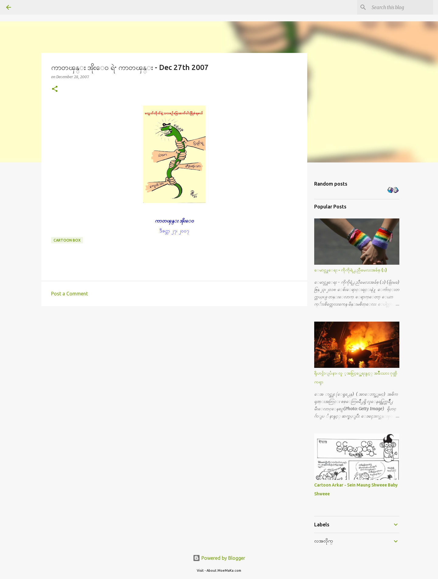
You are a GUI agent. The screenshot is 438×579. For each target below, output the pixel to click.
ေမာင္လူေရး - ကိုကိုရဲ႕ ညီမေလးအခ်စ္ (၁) (350, 269)
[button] (54, 89)
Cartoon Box (67, 240)
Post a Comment (69, 293)
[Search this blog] (401, 7)
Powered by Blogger (219, 558)
